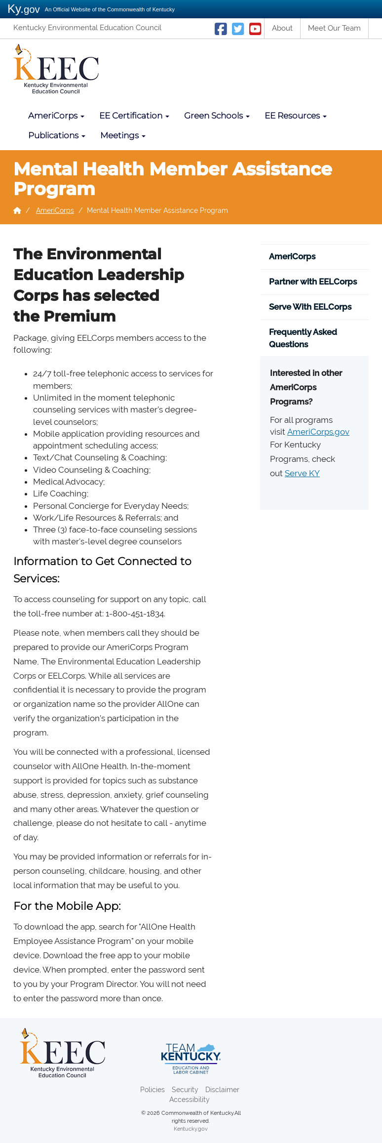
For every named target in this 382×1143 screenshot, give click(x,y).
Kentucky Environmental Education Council (87, 27)
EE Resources (296, 116)
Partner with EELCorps (313, 281)
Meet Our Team (334, 28)
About (282, 28)
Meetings (123, 135)
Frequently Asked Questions (303, 338)
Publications (56, 135)
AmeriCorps (56, 116)
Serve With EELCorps (310, 307)
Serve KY (302, 473)
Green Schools (217, 116)
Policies (152, 1090)
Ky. (23, 8)
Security (185, 1090)
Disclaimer (222, 1090)
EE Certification (134, 116)
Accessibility (189, 1099)
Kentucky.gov (191, 1129)
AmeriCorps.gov (318, 432)
